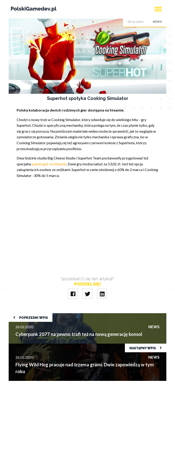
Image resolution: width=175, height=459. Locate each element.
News (157, 21)
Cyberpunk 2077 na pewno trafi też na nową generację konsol (56, 315)
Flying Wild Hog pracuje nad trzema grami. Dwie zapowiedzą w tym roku (65, 346)
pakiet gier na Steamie (49, 164)
